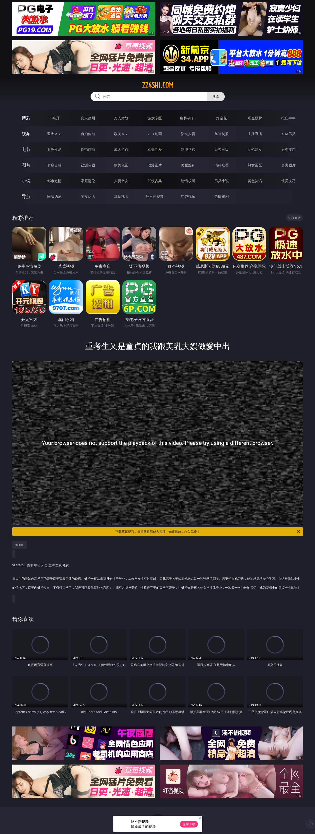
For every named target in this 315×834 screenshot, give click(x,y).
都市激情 (54, 180)
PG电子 (54, 118)
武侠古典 (155, 180)
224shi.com (157, 85)
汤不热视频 (155, 196)
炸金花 (221, 118)
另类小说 (221, 180)
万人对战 (121, 118)
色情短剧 (221, 196)
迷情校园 (188, 180)
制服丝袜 (188, 149)
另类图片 (288, 165)
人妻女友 (121, 180)
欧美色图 (121, 165)
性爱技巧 (288, 180)
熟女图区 (255, 165)
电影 (26, 149)
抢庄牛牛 (288, 118)
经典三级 (221, 149)
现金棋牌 (255, 118)
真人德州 (88, 118)
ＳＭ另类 (288, 133)
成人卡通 (121, 149)
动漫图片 (155, 165)
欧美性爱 (155, 149)
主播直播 (255, 133)
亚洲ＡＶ (54, 133)
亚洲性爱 (54, 149)
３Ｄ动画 (155, 133)
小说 (26, 181)
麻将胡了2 (188, 118)
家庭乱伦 (88, 180)
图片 (26, 165)
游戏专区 (155, 118)
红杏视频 (188, 196)
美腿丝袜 (188, 165)
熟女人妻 (188, 133)
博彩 (26, 118)
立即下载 (189, 824)
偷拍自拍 (88, 149)
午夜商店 (88, 196)
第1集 (19, 545)
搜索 (215, 96)
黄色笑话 (255, 180)
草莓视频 (121, 196)
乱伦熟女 (255, 149)
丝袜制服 (221, 133)
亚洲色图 (88, 165)
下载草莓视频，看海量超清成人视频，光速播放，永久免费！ (208, 531)
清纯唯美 (221, 165)
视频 (26, 134)
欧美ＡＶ (121, 133)
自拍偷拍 (88, 133)
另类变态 (288, 149)
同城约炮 (54, 196)
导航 (26, 196)
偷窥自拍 (54, 165)
